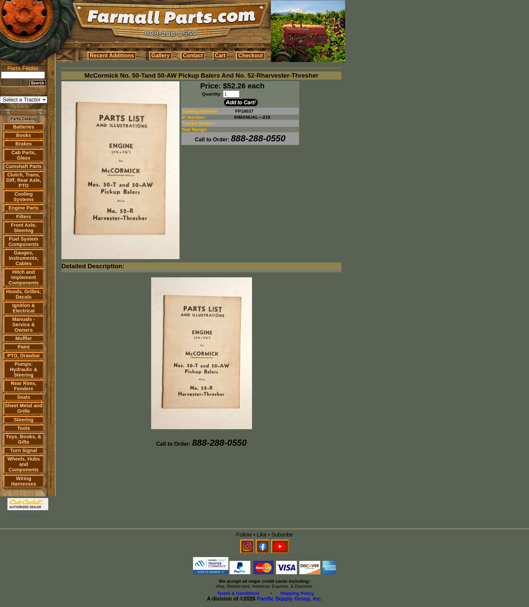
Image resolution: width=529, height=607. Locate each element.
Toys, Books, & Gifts (23, 439)
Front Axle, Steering (23, 227)
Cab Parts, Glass (23, 155)
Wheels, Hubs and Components (23, 464)
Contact (193, 55)
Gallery (160, 55)
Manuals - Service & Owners (23, 324)
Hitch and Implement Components (23, 277)
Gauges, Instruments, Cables (23, 258)
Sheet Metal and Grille (24, 408)
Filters (23, 216)
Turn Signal (23, 450)
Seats (23, 397)
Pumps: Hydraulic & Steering (23, 369)
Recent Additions (112, 55)
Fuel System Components (23, 241)
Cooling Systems (23, 196)
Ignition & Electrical (23, 308)
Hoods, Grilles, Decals (23, 294)
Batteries (23, 127)
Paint (24, 347)
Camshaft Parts (23, 166)
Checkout (250, 55)
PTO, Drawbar (23, 355)
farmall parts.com (27, 516)
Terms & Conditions (238, 593)
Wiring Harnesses (23, 481)
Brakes (24, 143)
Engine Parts (23, 208)
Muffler (24, 338)
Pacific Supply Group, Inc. (289, 599)
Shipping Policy (297, 593)
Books (23, 135)
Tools (23, 428)
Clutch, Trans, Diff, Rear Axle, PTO (23, 180)
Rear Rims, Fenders (24, 386)
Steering (24, 419)
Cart (220, 55)
